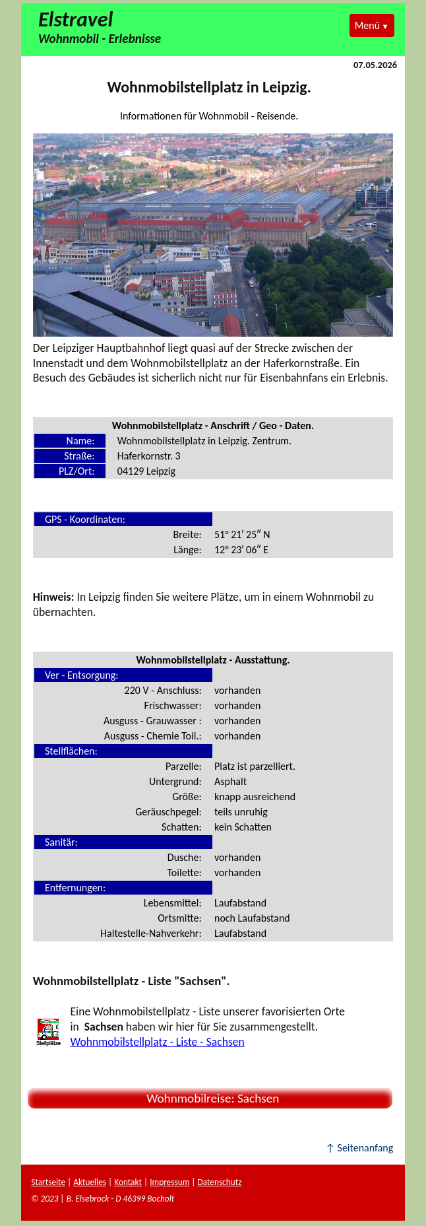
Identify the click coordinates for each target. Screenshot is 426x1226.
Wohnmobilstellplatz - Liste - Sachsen (158, 1042)
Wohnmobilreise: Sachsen (210, 1098)
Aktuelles (89, 1182)
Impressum (169, 1182)
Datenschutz (219, 1182)
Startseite (48, 1182)
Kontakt (128, 1182)
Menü (367, 25)
